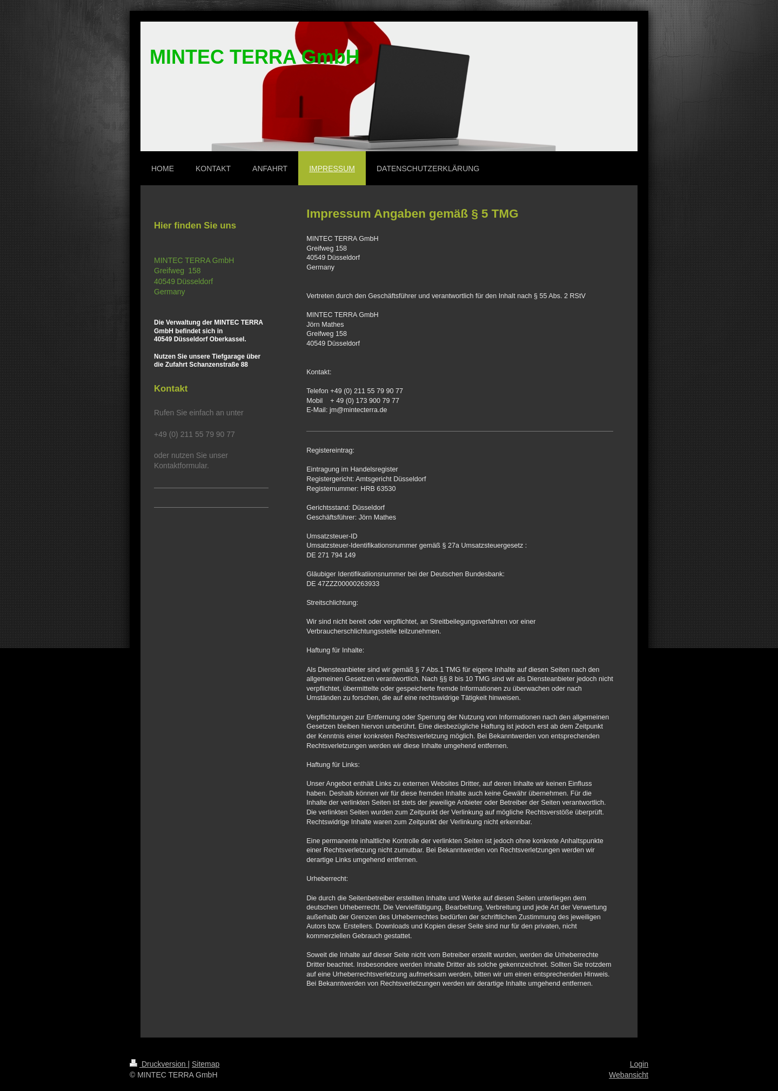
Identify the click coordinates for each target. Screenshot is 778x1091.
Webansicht (628, 1074)
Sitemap (205, 1064)
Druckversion (158, 1064)
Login (639, 1064)
